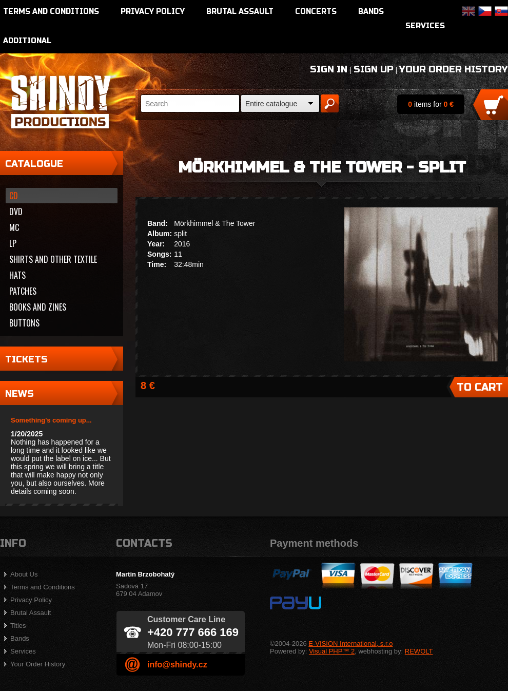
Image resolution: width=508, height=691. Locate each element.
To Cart (480, 387)
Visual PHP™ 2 (332, 651)
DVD (16, 211)
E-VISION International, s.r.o (350, 643)
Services (425, 26)
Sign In (328, 69)
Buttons (24, 323)
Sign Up (374, 69)
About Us (23, 574)
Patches (22, 291)
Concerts (316, 11)
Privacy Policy (153, 11)
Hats (17, 275)
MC (14, 227)
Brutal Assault (239, 11)
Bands (371, 11)
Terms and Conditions (51, 11)
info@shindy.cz (177, 664)
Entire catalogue (271, 104)
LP (12, 243)
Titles (18, 625)
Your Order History (453, 69)
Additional (27, 40)
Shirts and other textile (53, 259)
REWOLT (419, 651)
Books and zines (37, 307)
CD (13, 195)
